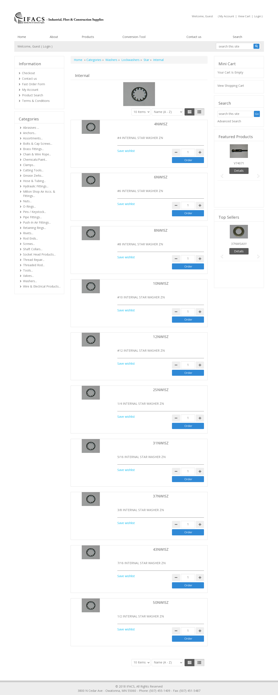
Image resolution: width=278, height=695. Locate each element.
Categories (93, 60)
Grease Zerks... (33, 175)
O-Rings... (29, 206)
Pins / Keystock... (34, 212)
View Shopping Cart (230, 86)
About (54, 37)
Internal (158, 60)
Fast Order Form (33, 84)
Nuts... (27, 201)
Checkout (28, 73)
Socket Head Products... (39, 254)
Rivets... (28, 233)
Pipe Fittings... (32, 217)
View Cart (244, 16)
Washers (111, 60)
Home (21, 37)
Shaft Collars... (32, 249)
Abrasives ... (31, 128)
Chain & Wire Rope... (37, 154)
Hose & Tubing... (34, 181)
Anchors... (29, 133)
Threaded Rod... (34, 265)
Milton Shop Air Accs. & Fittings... (39, 193)
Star (146, 60)
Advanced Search (229, 121)
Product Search (32, 95)
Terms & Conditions (36, 101)
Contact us (193, 37)
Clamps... (29, 165)
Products (88, 37)
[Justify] (199, 112)
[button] (220, 173)
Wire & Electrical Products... (42, 286)
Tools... (28, 270)
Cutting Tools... (33, 170)
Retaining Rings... (34, 228)
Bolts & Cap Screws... (37, 144)
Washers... (30, 281)
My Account (226, 16)
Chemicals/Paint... (35, 159)
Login (257, 16)
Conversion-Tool (134, 37)
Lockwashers (130, 60)
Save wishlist (126, 151)
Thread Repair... (33, 260)
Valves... (28, 276)
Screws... (29, 244)
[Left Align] (190, 112)
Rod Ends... (30, 238)
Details (239, 171)
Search (237, 37)
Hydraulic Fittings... (35, 186)
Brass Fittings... (33, 149)
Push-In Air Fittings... (37, 222)
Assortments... (33, 138)
